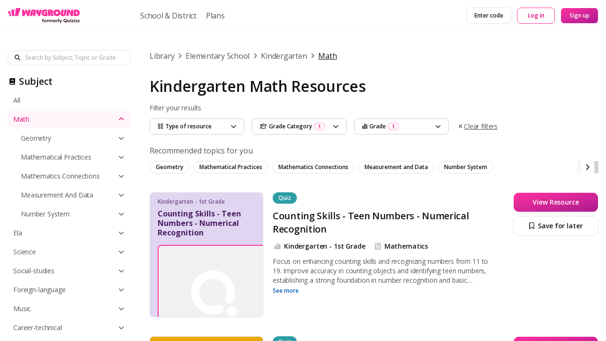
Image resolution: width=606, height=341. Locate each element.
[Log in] (536, 16)
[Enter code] (488, 16)
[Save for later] (555, 226)
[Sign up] (579, 16)
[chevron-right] (587, 167)
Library (162, 56)
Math (327, 56)
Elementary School (218, 56)
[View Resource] (555, 202)
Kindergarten (284, 56)
